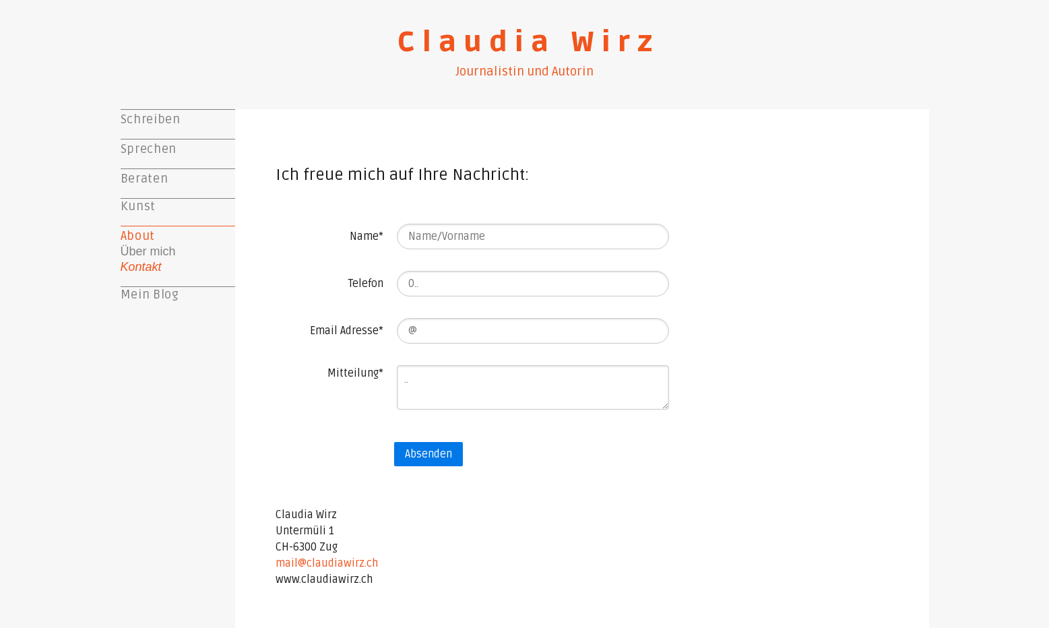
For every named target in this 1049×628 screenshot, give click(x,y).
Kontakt (141, 267)
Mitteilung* (355, 373)
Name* (366, 236)
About (138, 235)
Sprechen (149, 149)
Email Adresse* (346, 331)
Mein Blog (150, 294)
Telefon (365, 283)
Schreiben (151, 119)
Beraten (144, 178)
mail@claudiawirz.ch (327, 563)
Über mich (148, 251)
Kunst (138, 206)
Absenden (428, 454)
